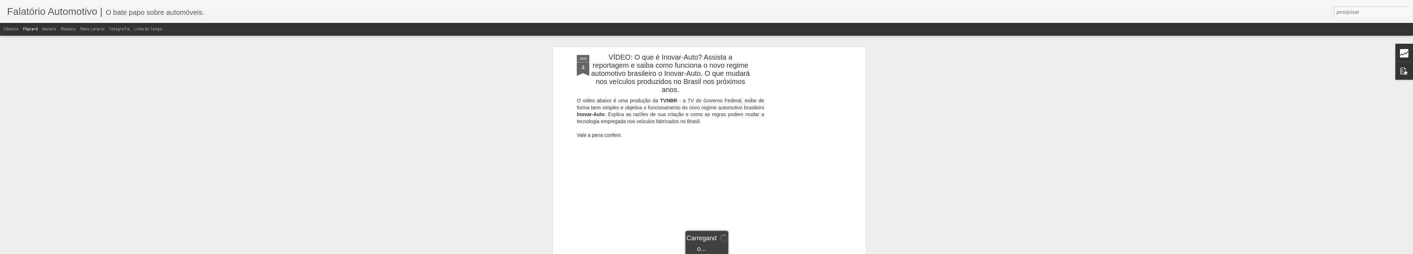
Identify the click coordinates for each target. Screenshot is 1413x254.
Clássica (11, 28)
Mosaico (68, 28)
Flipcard (30, 28)
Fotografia (119, 28)
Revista (49, 28)
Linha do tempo (148, 28)
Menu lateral (92, 28)
